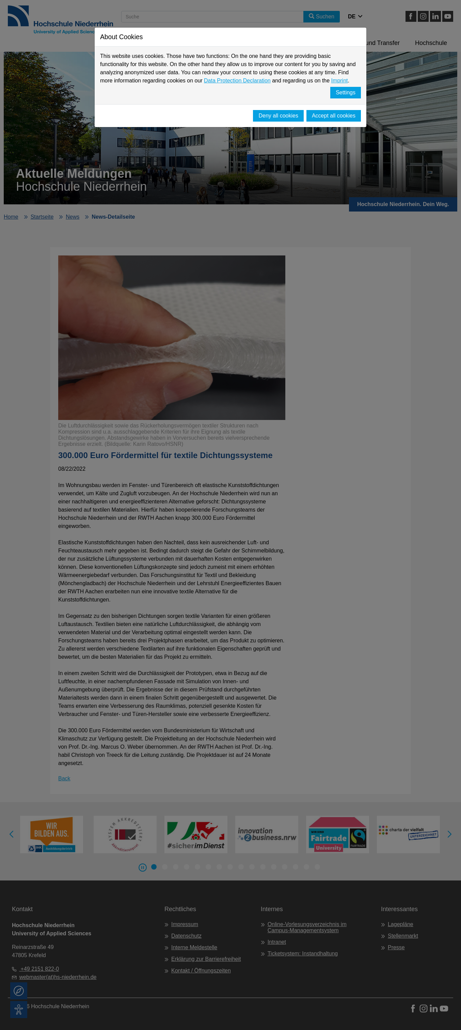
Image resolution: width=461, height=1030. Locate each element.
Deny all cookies (278, 116)
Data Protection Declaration (237, 80)
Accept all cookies (333, 116)
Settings (345, 92)
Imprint (339, 80)
